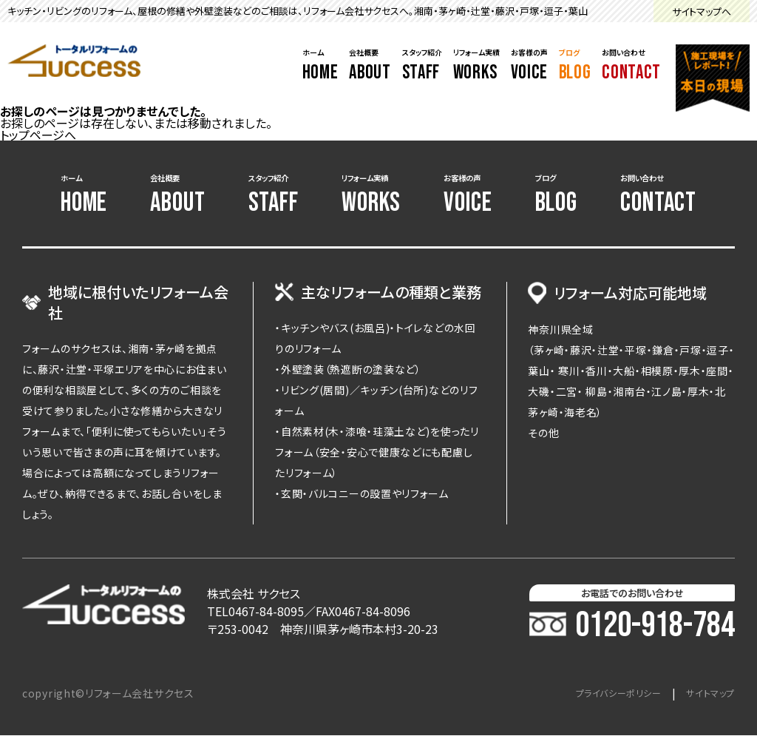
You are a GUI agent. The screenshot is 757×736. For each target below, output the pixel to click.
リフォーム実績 (476, 66)
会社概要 (369, 66)
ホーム (320, 66)
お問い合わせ (631, 66)
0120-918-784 (632, 626)
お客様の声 (529, 66)
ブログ (575, 66)
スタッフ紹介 (422, 66)
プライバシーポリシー (603, 694)
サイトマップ (706, 694)
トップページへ (38, 135)
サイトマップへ (701, 11)
